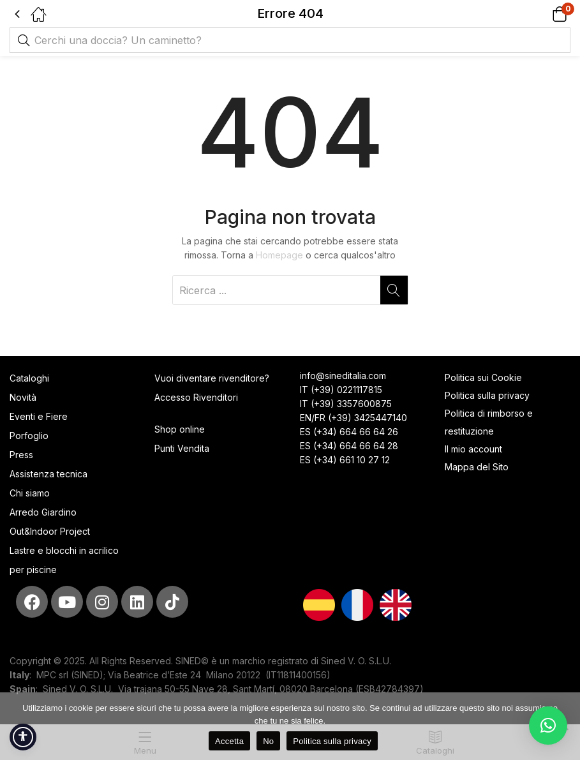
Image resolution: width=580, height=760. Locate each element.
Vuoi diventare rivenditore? (211, 378)
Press (21, 454)
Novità (23, 397)
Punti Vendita (181, 448)
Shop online (179, 429)
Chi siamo (30, 493)
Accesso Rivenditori (196, 397)
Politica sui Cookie (483, 377)
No (268, 741)
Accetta (229, 741)
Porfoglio (29, 435)
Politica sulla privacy (487, 395)
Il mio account (473, 448)
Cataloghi (29, 378)
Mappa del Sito (478, 466)
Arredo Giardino (43, 512)
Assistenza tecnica (48, 473)
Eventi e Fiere (39, 416)
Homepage (279, 255)
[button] (543, 14)
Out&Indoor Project (50, 531)
